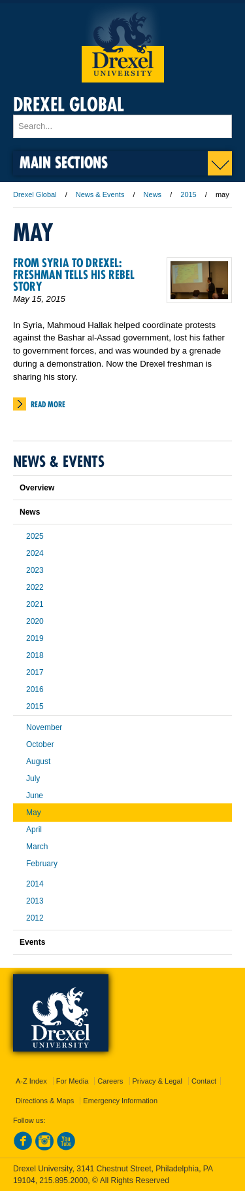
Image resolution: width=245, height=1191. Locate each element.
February (41, 863)
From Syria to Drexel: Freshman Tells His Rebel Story (74, 274)
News (153, 194)
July (33, 778)
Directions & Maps (45, 1101)
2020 (35, 621)
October (40, 744)
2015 (188, 194)
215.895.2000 (63, 1180)
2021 (35, 604)
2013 (35, 901)
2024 (35, 553)
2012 (35, 918)
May (33, 812)
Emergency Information (120, 1101)
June (34, 795)
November (44, 727)
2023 (35, 570)
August (38, 761)
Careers (110, 1081)
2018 (35, 655)
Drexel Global (68, 104)
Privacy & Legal (157, 1081)
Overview (37, 487)
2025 (35, 536)
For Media (72, 1081)
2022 (35, 587)
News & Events (100, 194)
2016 (35, 689)
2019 (35, 638)
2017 (35, 672)
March (37, 846)
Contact (203, 1081)
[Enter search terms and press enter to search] (122, 126)
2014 (35, 884)
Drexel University (123, 42)
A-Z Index (31, 1081)
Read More (48, 404)
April (34, 829)
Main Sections (64, 162)
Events (32, 942)
